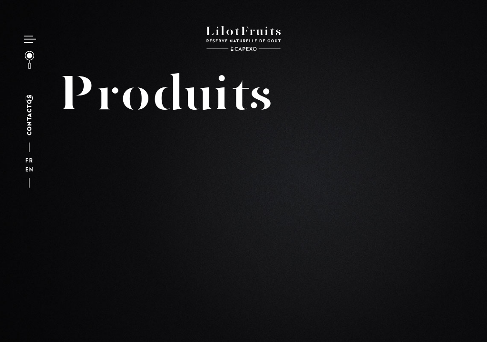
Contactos (29, 115)
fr (29, 161)
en (29, 170)
